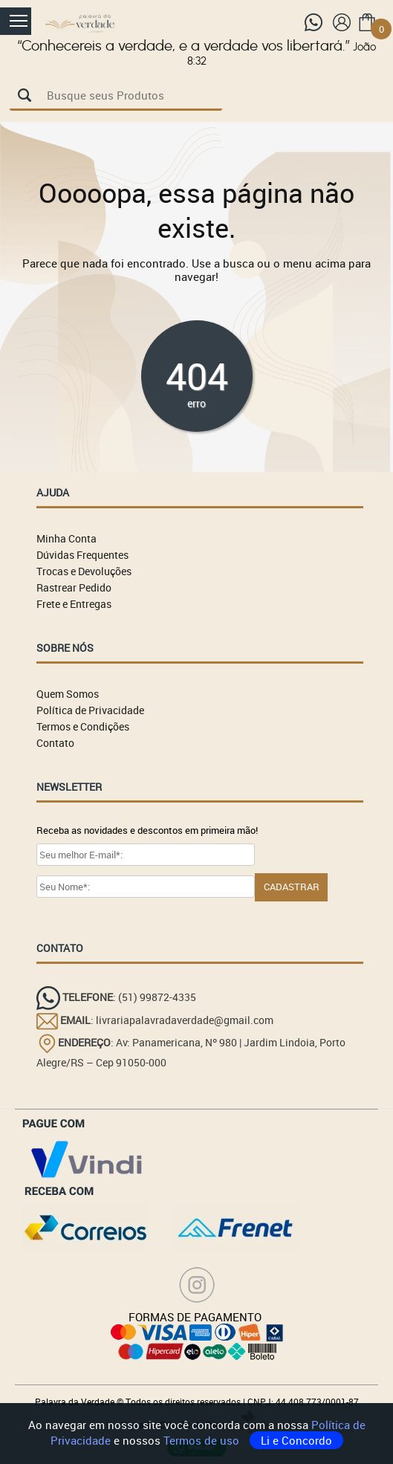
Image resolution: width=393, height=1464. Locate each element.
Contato (55, 743)
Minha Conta (66, 538)
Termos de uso (202, 1440)
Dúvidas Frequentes (82, 555)
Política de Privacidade (90, 710)
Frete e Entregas (73, 604)
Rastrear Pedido (73, 587)
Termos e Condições (82, 726)
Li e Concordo (296, 1440)
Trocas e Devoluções (83, 571)
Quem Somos (67, 694)
